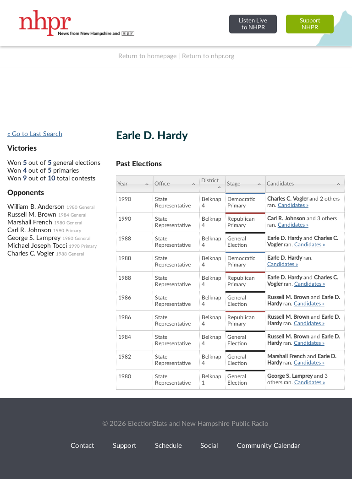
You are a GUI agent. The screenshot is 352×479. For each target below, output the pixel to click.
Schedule (168, 445)
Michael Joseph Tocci (37, 246)
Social (209, 445)
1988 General (70, 254)
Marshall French (29, 222)
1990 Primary (67, 231)
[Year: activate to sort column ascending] (134, 184)
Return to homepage (147, 56)
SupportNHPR (310, 24)
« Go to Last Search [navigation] (34, 134)
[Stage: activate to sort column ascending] (245, 184)
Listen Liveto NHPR (253, 24)
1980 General (80, 207)
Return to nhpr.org (208, 56)
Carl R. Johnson (29, 230)
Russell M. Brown (31, 215)
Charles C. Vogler (30, 253)
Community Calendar (268, 445)
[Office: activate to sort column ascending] (176, 184)
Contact (82, 445)
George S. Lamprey (33, 238)
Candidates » (293, 205)
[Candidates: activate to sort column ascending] (305, 184)
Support (124, 445)
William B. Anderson (36, 207)
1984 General (72, 215)
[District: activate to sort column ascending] (213, 184)
